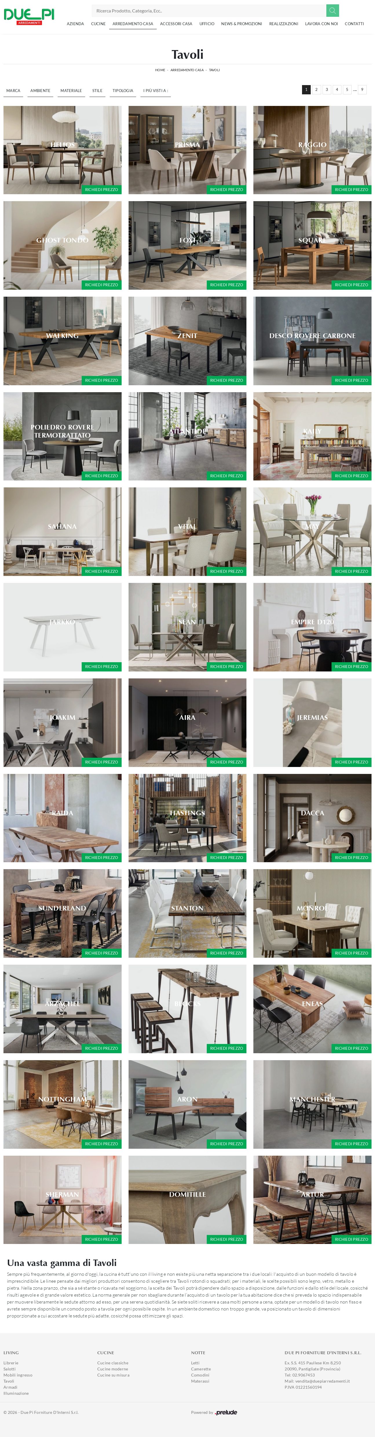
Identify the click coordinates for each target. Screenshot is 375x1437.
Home (160, 70)
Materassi (200, 1381)
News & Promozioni (241, 23)
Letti (195, 1362)
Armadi (10, 1387)
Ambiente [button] (40, 90)
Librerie (10, 1362)
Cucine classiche (112, 1362)
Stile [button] (97, 90)
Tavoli (214, 70)
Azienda (75, 23)
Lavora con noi (321, 23)
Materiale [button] (71, 90)
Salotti (9, 1368)
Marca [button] (13, 90)
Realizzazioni (283, 23)
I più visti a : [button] (155, 90)
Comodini (200, 1374)
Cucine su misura (113, 1374)
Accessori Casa (176, 23)
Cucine (98, 23)
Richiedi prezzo (101, 189)
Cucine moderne (112, 1368)
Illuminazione (16, 1393)
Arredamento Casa (133, 23)
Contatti (354, 23)
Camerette (201, 1368)
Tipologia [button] (123, 90)
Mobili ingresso (17, 1374)
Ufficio (207, 23)
